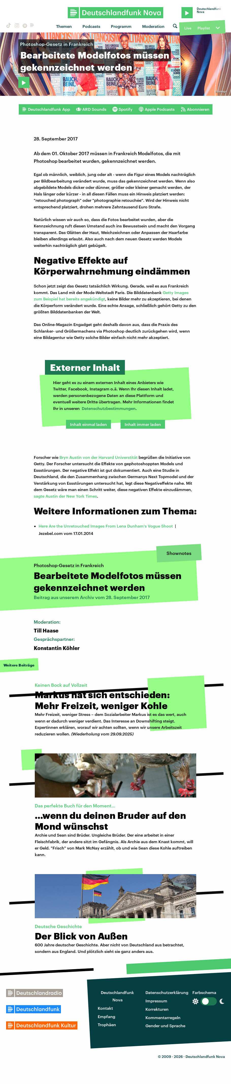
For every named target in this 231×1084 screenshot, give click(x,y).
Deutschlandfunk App (46, 109)
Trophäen (107, 1024)
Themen (64, 26)
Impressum (156, 1000)
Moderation (153, 26)
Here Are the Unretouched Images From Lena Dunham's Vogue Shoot (106, 525)
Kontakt (105, 1008)
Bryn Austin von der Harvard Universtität (98, 457)
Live (187, 28)
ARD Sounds (91, 109)
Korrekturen (157, 1009)
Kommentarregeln (162, 1017)
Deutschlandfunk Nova (117, 996)
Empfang (106, 1016)
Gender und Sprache (165, 1025)
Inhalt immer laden (143, 424)
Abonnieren (195, 109)
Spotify (122, 109)
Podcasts (91, 26)
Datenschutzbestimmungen (109, 408)
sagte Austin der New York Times (65, 496)
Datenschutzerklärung (166, 992)
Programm (121, 26)
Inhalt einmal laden (88, 424)
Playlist (203, 28)
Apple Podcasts (157, 109)
